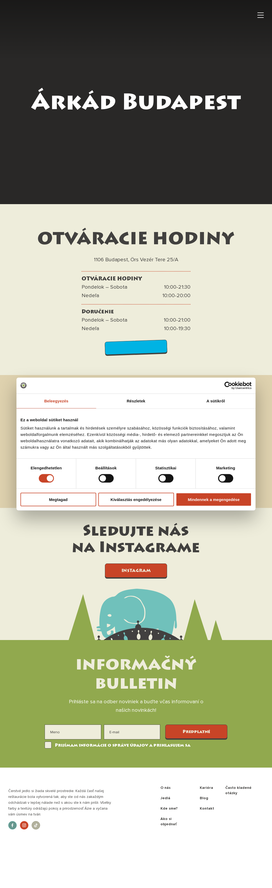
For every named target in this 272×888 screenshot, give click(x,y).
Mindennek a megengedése (214, 499)
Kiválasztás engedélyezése (136, 499)
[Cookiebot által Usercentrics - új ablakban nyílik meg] (228, 385)
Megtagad (58, 499)
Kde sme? (169, 808)
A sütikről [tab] (215, 400)
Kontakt (207, 808)
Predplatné (196, 732)
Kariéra (206, 787)
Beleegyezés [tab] (56, 400)
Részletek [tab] (136, 400)
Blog (204, 798)
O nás (165, 787)
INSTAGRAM (136, 571)
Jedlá (165, 798)
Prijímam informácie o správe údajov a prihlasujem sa (122, 745)
